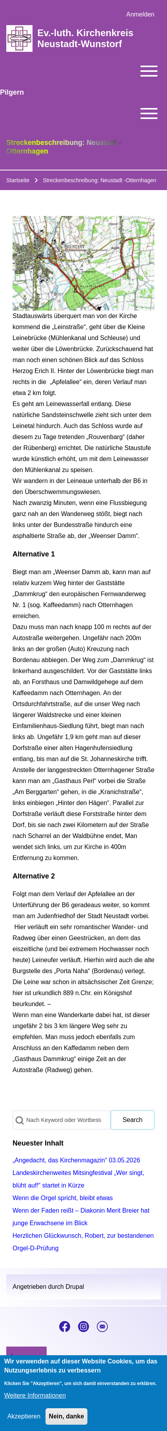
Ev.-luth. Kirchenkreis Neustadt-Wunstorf (85, 38)
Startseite (17, 180)
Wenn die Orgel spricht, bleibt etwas (63, 1198)
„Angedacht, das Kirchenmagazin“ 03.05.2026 (76, 1160)
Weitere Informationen (35, 1400)
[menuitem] (140, 14)
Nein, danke (66, 1421)
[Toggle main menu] (83, 71)
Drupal (74, 1286)
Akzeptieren (24, 1421)
